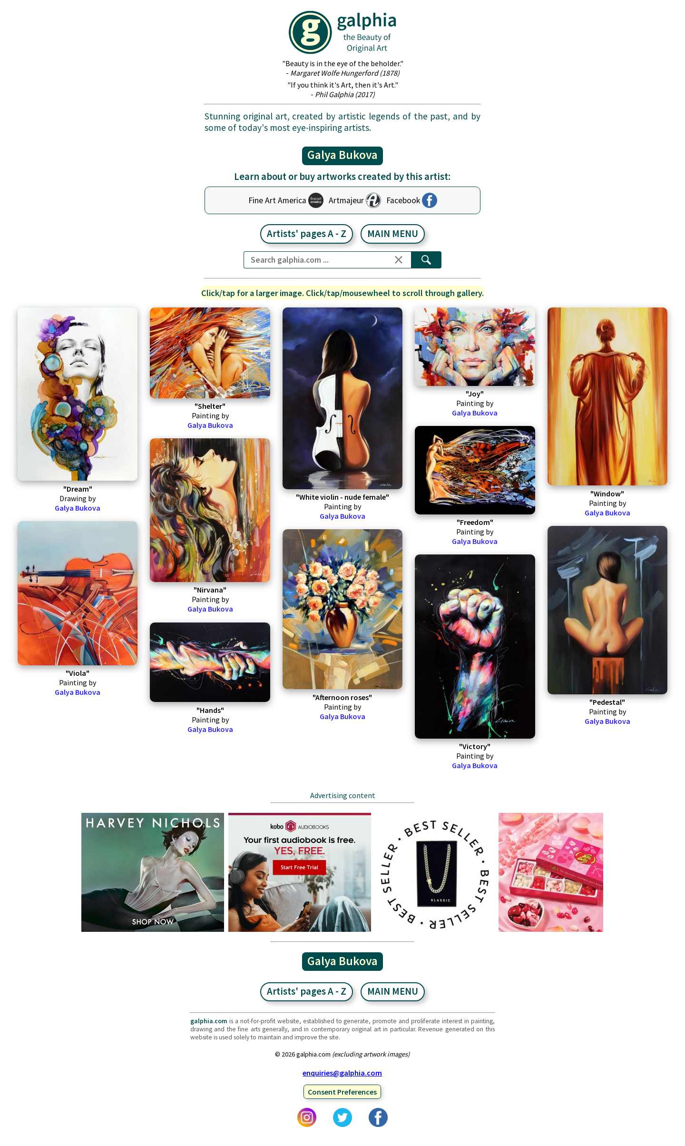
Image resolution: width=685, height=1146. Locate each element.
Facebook (403, 200)
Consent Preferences (342, 1092)
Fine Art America (277, 200)
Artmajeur (346, 200)
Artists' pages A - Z (306, 233)
